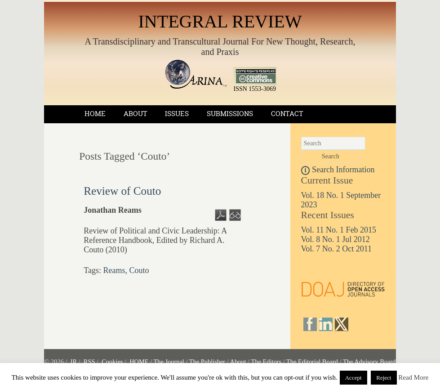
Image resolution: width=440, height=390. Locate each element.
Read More (413, 377)
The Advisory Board (369, 361)
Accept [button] (353, 377)
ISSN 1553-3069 (254, 86)
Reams (114, 270)
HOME (138, 361)
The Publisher (207, 361)
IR (74, 361)
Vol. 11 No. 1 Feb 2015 (339, 229)
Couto (139, 270)
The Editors (266, 361)
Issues (177, 113)
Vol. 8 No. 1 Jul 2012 (335, 239)
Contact (287, 113)
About (135, 113)
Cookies (112, 361)
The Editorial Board (312, 361)
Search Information (338, 169)
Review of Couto (122, 191)
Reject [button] (383, 377)
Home (95, 113)
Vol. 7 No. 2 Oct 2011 (336, 248)
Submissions (230, 113)
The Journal (169, 361)
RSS (89, 361)
